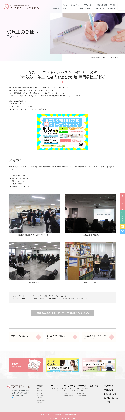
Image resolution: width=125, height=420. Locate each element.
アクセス (65, 5)
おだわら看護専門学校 (22, 7)
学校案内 (40, 386)
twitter (13, 398)
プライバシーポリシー (69, 414)
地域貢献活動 (41, 400)
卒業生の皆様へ (89, 5)
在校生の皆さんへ (76, 5)
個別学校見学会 (81, 395)
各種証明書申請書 (101, 5)
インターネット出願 (69, 391)
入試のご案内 (67, 388)
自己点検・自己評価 (110, 398)
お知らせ (41, 414)
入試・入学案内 (69, 386)
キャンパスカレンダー (56, 388)
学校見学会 (80, 391)
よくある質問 (80, 393)
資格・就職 (94, 386)
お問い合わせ (57, 414)
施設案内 (39, 398)
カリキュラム (41, 395)
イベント (49, 414)
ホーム (86, 57)
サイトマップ (82, 414)
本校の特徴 (40, 393)
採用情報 (112, 5)
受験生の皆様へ (95, 57)
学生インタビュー (55, 391)
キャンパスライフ (56, 386)
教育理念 (39, 391)
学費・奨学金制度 (68, 393)
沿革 (38, 388)
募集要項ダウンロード (70, 396)
